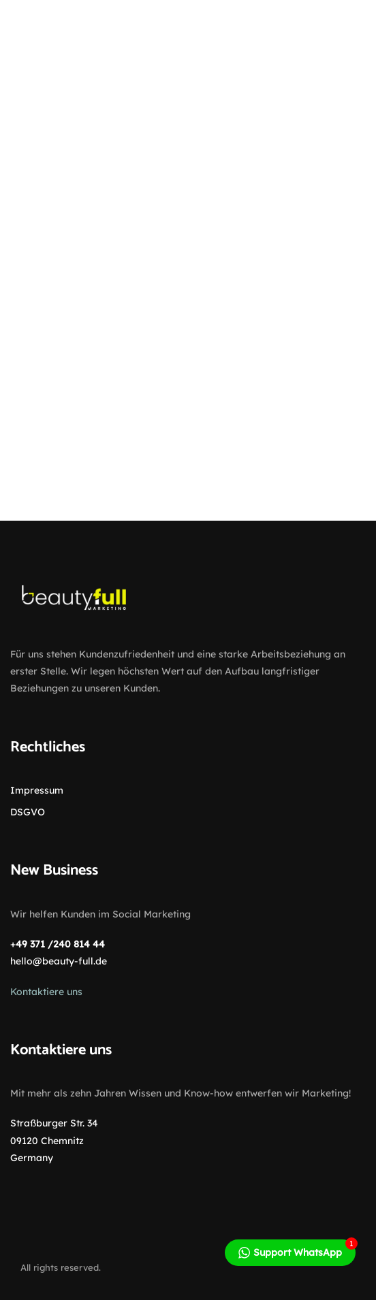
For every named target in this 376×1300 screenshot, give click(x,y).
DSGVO (27, 812)
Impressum (36, 790)
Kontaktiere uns (46, 992)
